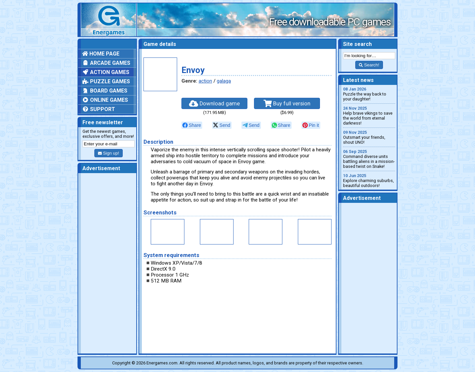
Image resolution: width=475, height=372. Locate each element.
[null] (191, 125)
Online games (105, 100)
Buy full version (287, 103)
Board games (104, 91)
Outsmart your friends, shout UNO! (369, 137)
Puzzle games (106, 81)
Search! (369, 64)
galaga (224, 81)
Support (98, 109)
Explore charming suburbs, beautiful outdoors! (369, 180)
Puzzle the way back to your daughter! (369, 94)
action (205, 81)
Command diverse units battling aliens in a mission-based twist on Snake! (369, 159)
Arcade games (106, 63)
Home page (100, 54)
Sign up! (108, 153)
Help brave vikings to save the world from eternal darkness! (369, 116)
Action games (105, 72)
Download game (214, 103)
